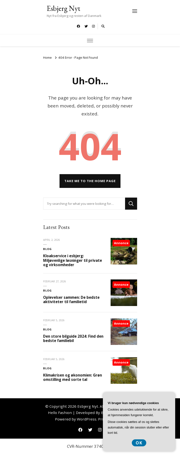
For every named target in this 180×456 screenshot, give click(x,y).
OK (139, 443)
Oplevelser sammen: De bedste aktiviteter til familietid (71, 299)
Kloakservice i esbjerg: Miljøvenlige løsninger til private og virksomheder (72, 260)
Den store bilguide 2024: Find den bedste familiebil (73, 338)
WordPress (86, 419)
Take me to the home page (90, 181)
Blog (47, 249)
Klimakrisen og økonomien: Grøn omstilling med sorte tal (72, 377)
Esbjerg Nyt (63, 8)
